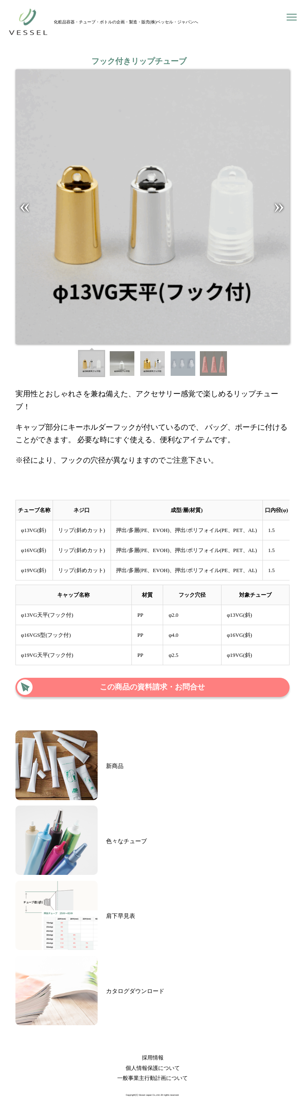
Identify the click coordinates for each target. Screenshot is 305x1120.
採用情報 (153, 1058)
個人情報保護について (153, 1068)
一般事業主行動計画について (152, 1078)
